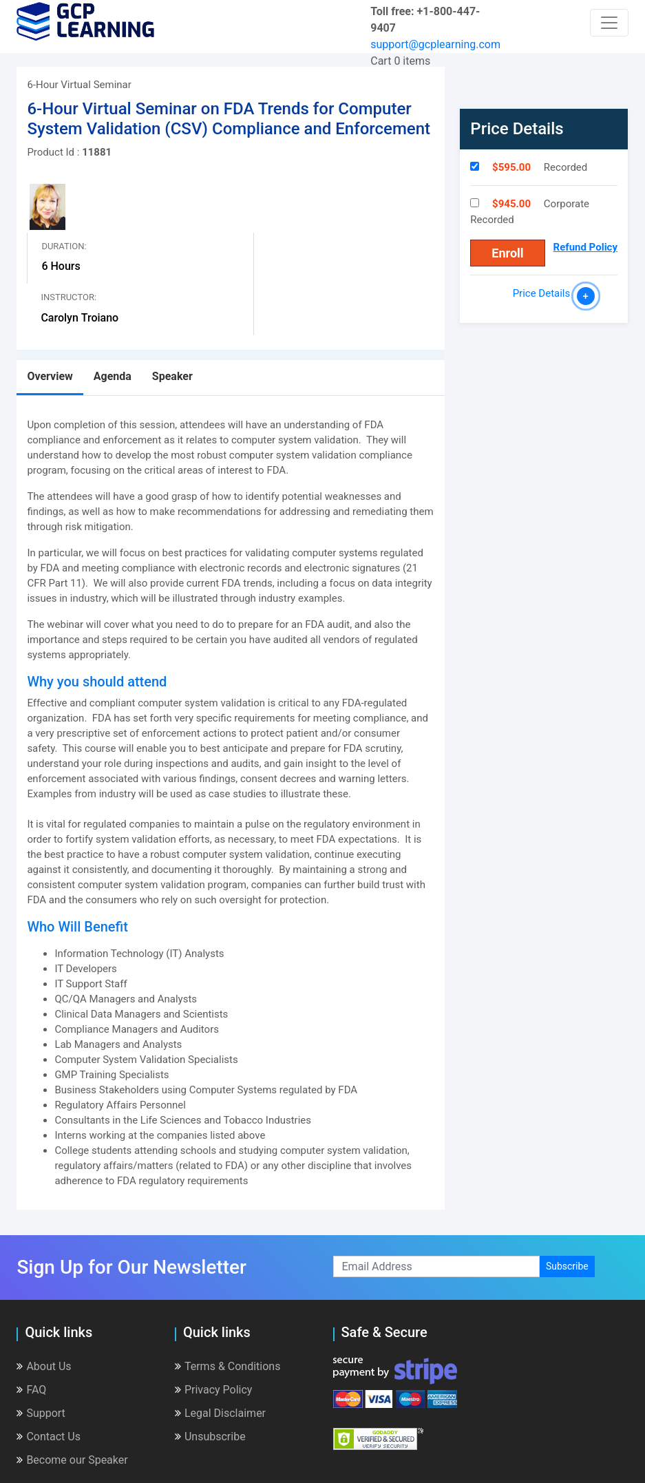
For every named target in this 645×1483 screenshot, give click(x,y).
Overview (49, 376)
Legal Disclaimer (220, 1413)
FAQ (31, 1389)
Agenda (112, 376)
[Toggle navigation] (609, 22)
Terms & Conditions (228, 1366)
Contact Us (49, 1436)
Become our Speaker (72, 1459)
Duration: (63, 246)
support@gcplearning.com (435, 44)
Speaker (172, 376)
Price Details (544, 293)
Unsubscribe (210, 1436)
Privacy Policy (214, 1389)
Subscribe (567, 1266)
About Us (44, 1366)
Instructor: (68, 297)
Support (41, 1413)
